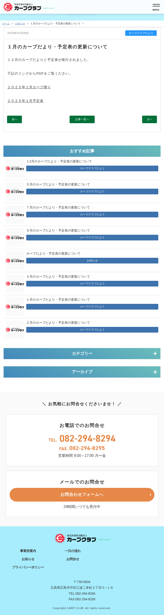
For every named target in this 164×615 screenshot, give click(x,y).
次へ (149, 119)
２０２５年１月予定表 (25, 101)
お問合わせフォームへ (82, 502)
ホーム (6, 24)
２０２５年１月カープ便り (29, 87)
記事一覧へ (82, 119)
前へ (14, 119)
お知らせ (20, 24)
